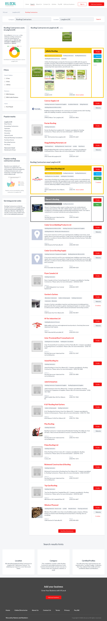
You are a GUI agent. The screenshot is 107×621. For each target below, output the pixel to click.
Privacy (67, 610)
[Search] (98, 19)
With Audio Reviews (12, 97)
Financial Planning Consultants (13, 137)
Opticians (7, 128)
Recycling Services (9, 142)
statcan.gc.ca (16, 35)
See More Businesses (67, 531)
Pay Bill (60, 4)
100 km (8, 84)
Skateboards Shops (10, 150)
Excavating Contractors (11, 126)
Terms (57, 610)
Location (56, 19)
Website (98, 56)
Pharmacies (7, 131)
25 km (8, 78)
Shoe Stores (8, 124)
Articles (54, 4)
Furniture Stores (9, 140)
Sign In (82, 4)
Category (11, 19)
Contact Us (46, 4)
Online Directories (20, 610)
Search (32, 4)
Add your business (69, 4)
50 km (8, 81)
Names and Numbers (20, 618)
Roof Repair (9, 107)
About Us (39, 4)
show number (80, 95)
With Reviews (10, 94)
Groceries (7, 133)
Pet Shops (7, 144)
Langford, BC (16, 12)
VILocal (5, 12)
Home (27, 4)
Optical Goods (8, 135)
